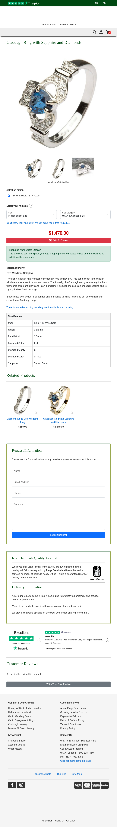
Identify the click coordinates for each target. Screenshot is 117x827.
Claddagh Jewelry (17, 724)
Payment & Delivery (70, 716)
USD (104, 3)
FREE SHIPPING (48, 24)
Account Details (16, 744)
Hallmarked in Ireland (19, 712)
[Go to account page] (101, 32)
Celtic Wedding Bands (19, 716)
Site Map (77, 774)
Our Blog (61, 774)
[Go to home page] (58, 14)
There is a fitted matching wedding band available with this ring (39, 307)
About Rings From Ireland (73, 708)
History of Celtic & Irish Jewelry (24, 708)
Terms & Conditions (70, 724)
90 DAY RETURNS (68, 24)
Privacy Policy (67, 728)
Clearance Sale (43, 774)
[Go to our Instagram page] (21, 785)
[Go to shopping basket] (108, 32)
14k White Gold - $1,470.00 (25, 195)
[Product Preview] (36, 412)
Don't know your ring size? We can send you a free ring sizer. (38, 223)
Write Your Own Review (58, 684)
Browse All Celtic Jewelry (21, 728)
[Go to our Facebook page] (12, 785)
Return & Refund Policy (72, 720)
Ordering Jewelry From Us (73, 712)
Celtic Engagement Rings (21, 720)
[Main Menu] (9, 32)
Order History (15, 748)
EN (96, 3)
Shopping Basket (17, 740)
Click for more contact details (75, 760)
